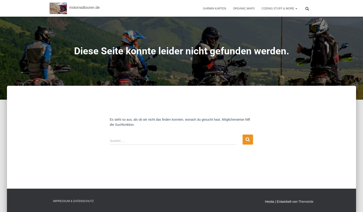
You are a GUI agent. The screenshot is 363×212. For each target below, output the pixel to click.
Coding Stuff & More (279, 8)
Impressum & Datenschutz (73, 201)
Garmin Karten (214, 8)
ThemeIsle (305, 201)
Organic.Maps (244, 8)
